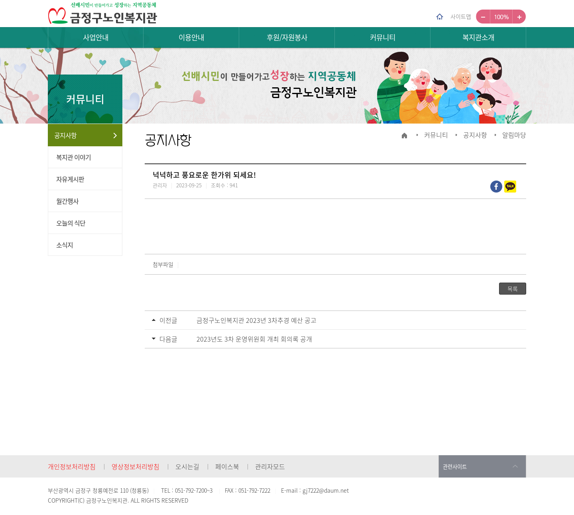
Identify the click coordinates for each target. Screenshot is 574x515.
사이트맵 (460, 16)
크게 (519, 17)
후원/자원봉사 (287, 37)
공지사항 (65, 135)
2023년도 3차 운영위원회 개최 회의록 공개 (254, 339)
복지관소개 (478, 37)
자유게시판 (70, 179)
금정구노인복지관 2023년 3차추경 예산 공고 (256, 320)
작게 (483, 17)
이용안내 (191, 37)
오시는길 (187, 466)
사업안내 (95, 37)
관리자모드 (270, 466)
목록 (512, 289)
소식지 (64, 245)
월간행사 (67, 201)
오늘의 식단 (70, 223)
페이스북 (227, 466)
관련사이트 (455, 466)
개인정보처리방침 (72, 466)
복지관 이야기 (73, 157)
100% (501, 17)
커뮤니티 (382, 37)
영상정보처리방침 (135, 466)
